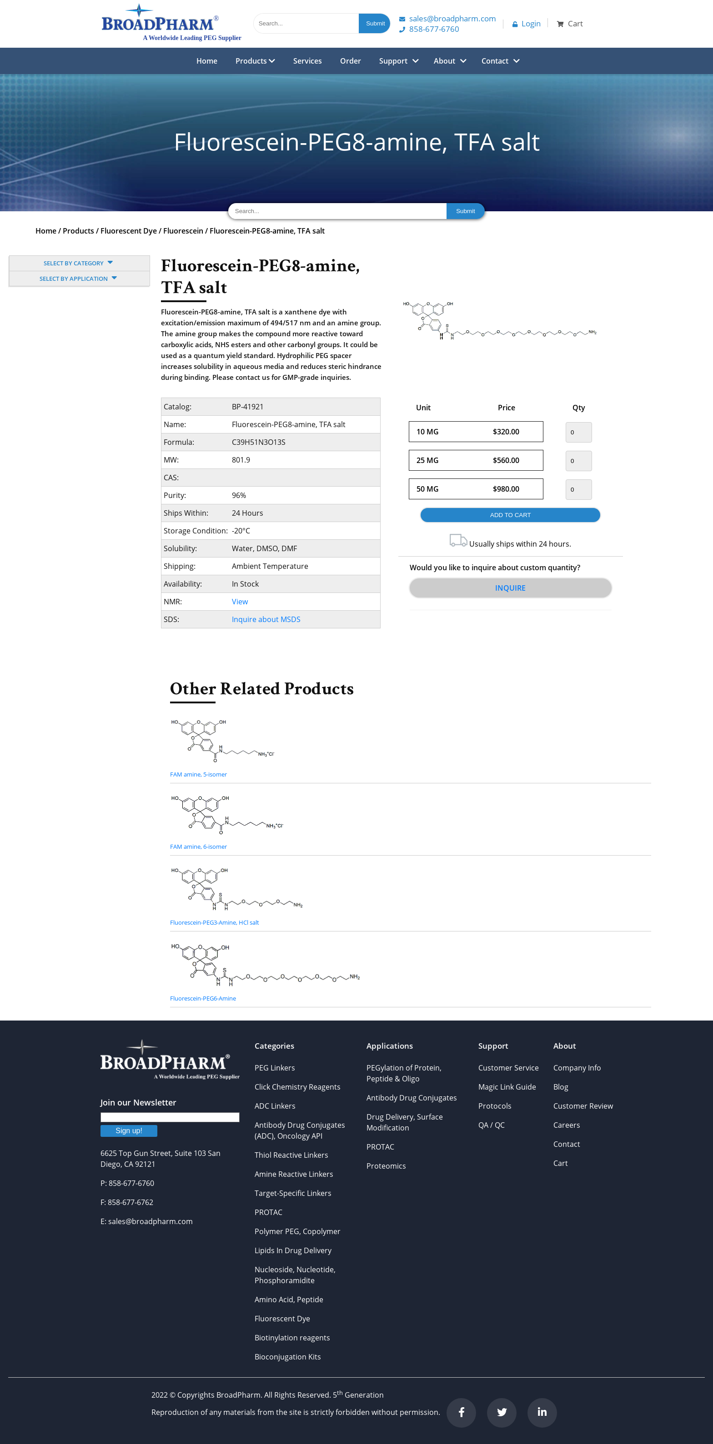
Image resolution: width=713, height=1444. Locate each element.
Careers (566, 1125)
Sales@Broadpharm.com (447, 18)
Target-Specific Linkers (293, 1193)
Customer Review (583, 1106)
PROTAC (268, 1212)
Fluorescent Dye (128, 231)
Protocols (495, 1106)
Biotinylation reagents (292, 1338)
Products (255, 61)
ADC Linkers (275, 1106)
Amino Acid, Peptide (289, 1300)
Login (526, 23)
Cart (560, 1163)
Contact (495, 61)
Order (350, 61)
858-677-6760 (429, 29)
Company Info (577, 1068)
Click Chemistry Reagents (298, 1087)
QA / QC (491, 1125)
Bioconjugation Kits (288, 1357)
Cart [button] (570, 23)
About (444, 61)
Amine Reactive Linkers (294, 1174)
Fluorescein (183, 231)
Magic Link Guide (507, 1087)
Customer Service (508, 1068)
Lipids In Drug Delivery (293, 1250)
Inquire (510, 588)
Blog (560, 1087)
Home (206, 61)
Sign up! (128, 1131)
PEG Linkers (275, 1068)
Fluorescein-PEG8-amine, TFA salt (267, 231)
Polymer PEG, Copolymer (298, 1231)
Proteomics (386, 1166)
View (240, 602)
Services (307, 61)
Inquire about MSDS (266, 619)
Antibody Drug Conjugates (412, 1098)
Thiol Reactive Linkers (291, 1155)
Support (393, 61)
